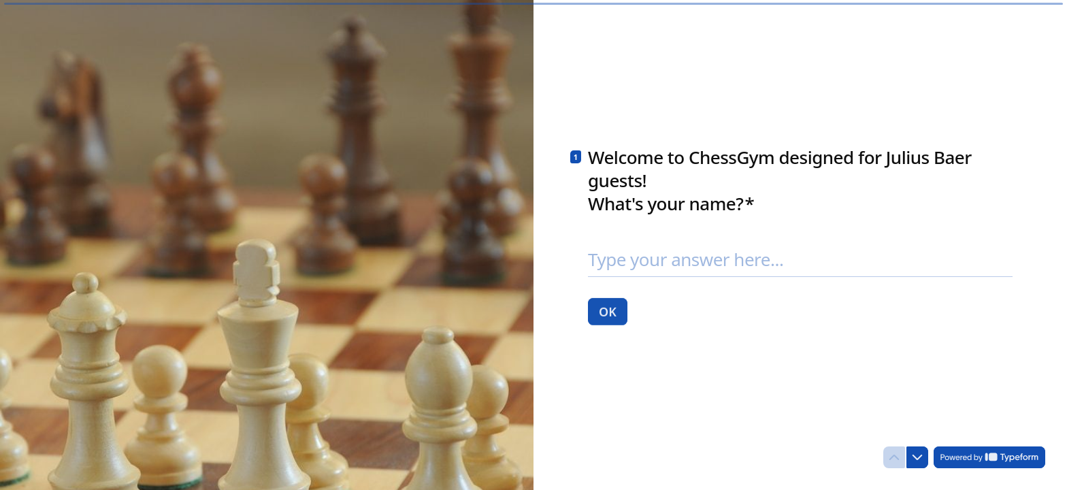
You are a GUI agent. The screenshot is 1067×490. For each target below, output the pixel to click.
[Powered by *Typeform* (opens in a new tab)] (989, 457)
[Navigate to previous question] (894, 457)
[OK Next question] (607, 311)
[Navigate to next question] (917, 457)
